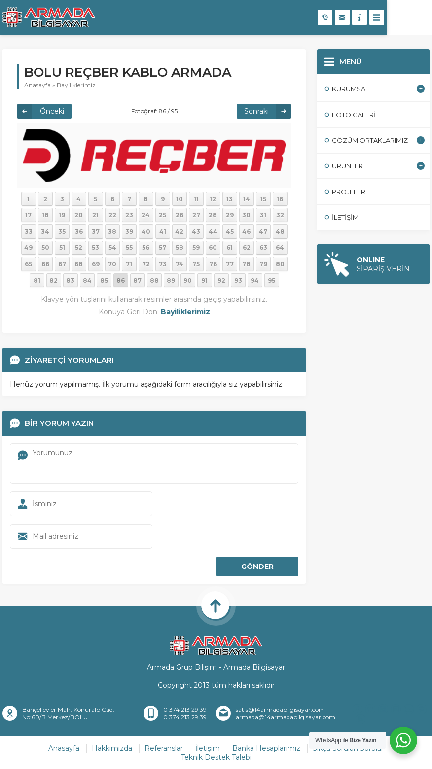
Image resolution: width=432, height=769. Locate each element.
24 (146, 215)
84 (87, 280)
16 (280, 198)
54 (112, 247)
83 (70, 280)
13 (229, 198)
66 (45, 264)
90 (187, 280)
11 (196, 198)
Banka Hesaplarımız (266, 748)
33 (29, 231)
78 (246, 264)
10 (179, 198)
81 (37, 280)
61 (229, 247)
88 (154, 280)
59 (196, 247)
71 (129, 264)
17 (28, 215)
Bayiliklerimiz (76, 85)
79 (263, 264)
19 (62, 215)
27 (196, 215)
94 (255, 280)
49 (28, 247)
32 (280, 215)
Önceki (52, 111)
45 (230, 231)
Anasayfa (37, 85)
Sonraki (256, 111)
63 (263, 247)
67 (62, 264)
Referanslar (163, 748)
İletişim (207, 748)
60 (213, 247)
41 (162, 231)
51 (62, 247)
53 (95, 247)
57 (162, 247)
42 (179, 231)
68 (78, 264)
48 (280, 231)
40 (146, 231)
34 (45, 231)
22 (112, 215)
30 (246, 215)
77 (230, 264)
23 (129, 215)
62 (247, 247)
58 (179, 247)
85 (104, 280)
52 (78, 247)
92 (221, 280)
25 (162, 215)
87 (137, 280)
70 (112, 264)
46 (246, 231)
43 (196, 231)
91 (204, 280)
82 (53, 280)
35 (62, 231)
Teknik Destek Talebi (216, 757)
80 (280, 264)
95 (271, 280)
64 (280, 247)
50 (45, 247)
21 (95, 215)
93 (238, 280)
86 (120, 280)
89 (171, 280)
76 (213, 264)
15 (263, 198)
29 (230, 215)
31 (263, 215)
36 (79, 231)
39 (129, 231)
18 (45, 215)
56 (145, 247)
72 (146, 264)
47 (263, 231)
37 (96, 231)
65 (28, 264)
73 (163, 264)
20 (78, 215)
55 (129, 247)
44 (213, 231)
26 (179, 215)
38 (112, 231)
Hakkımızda (112, 748)
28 (213, 215)
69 (96, 264)
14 (246, 198)
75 (196, 264)
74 (179, 264)
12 (213, 198)
